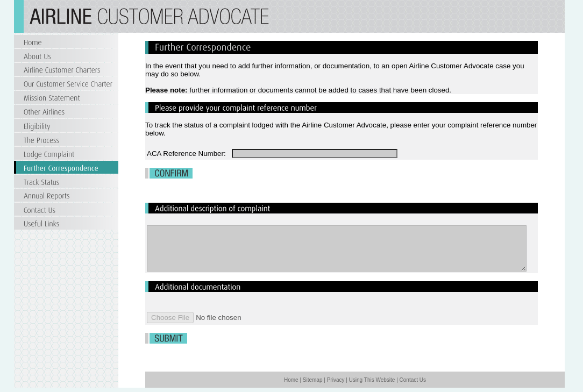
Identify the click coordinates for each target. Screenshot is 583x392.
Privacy (336, 380)
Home (291, 380)
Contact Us (413, 380)
